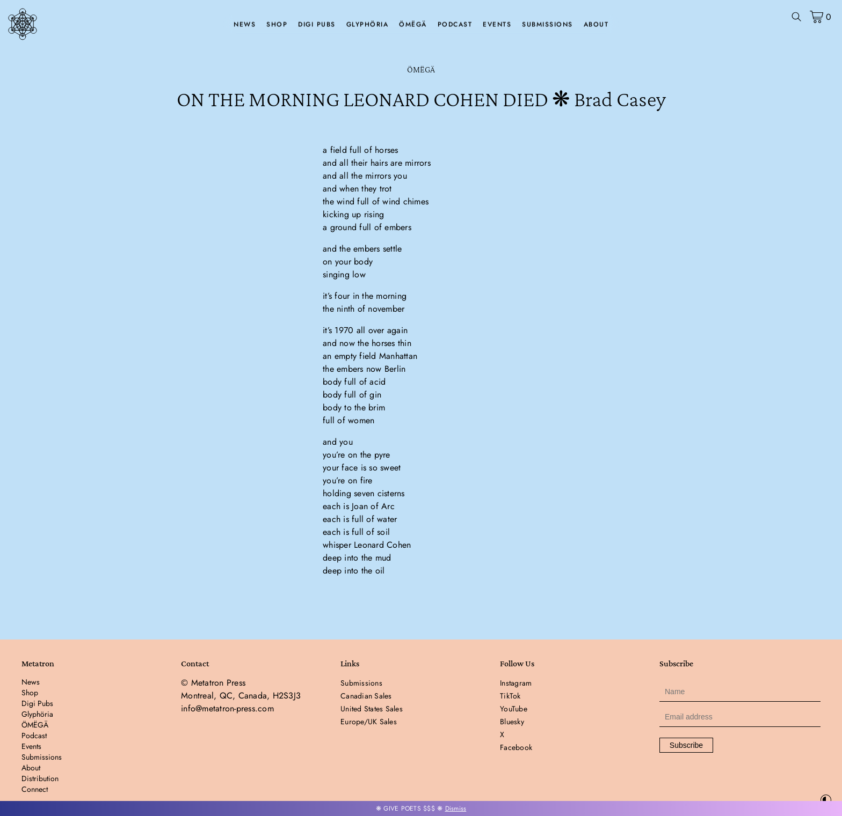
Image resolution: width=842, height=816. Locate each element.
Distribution (40, 778)
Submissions (547, 25)
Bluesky (512, 721)
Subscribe (686, 745)
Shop (276, 25)
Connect (34, 789)
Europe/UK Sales (368, 721)
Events (497, 25)
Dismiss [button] (456, 808)
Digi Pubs (317, 25)
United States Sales (371, 708)
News (245, 25)
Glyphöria (367, 25)
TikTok (510, 695)
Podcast (455, 25)
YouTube (513, 708)
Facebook (516, 747)
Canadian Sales (366, 695)
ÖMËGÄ (413, 25)
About (596, 25)
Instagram (516, 683)
